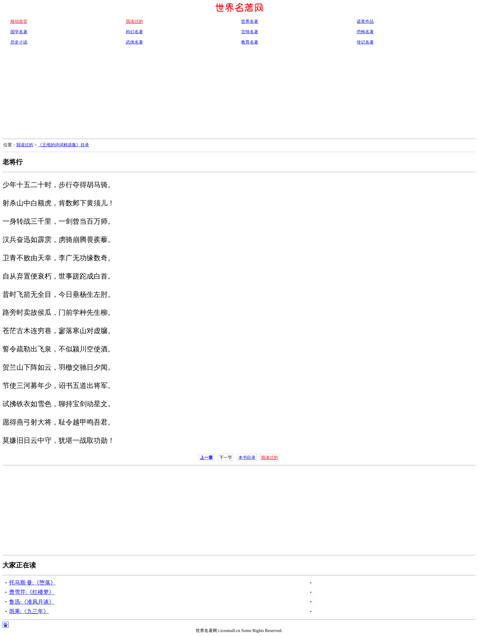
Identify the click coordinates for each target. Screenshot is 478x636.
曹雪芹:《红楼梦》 (32, 592)
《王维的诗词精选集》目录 (63, 144)
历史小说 (18, 42)
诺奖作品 (365, 21)
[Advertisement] (239, 93)
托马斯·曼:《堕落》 (32, 583)
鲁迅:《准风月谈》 (32, 602)
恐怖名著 (365, 31)
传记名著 (365, 42)
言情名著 (249, 31)
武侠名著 (134, 42)
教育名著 (249, 42)
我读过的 (24, 144)
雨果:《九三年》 (29, 611)
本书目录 (246, 457)
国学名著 (18, 31)
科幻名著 (134, 31)
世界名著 (249, 21)
